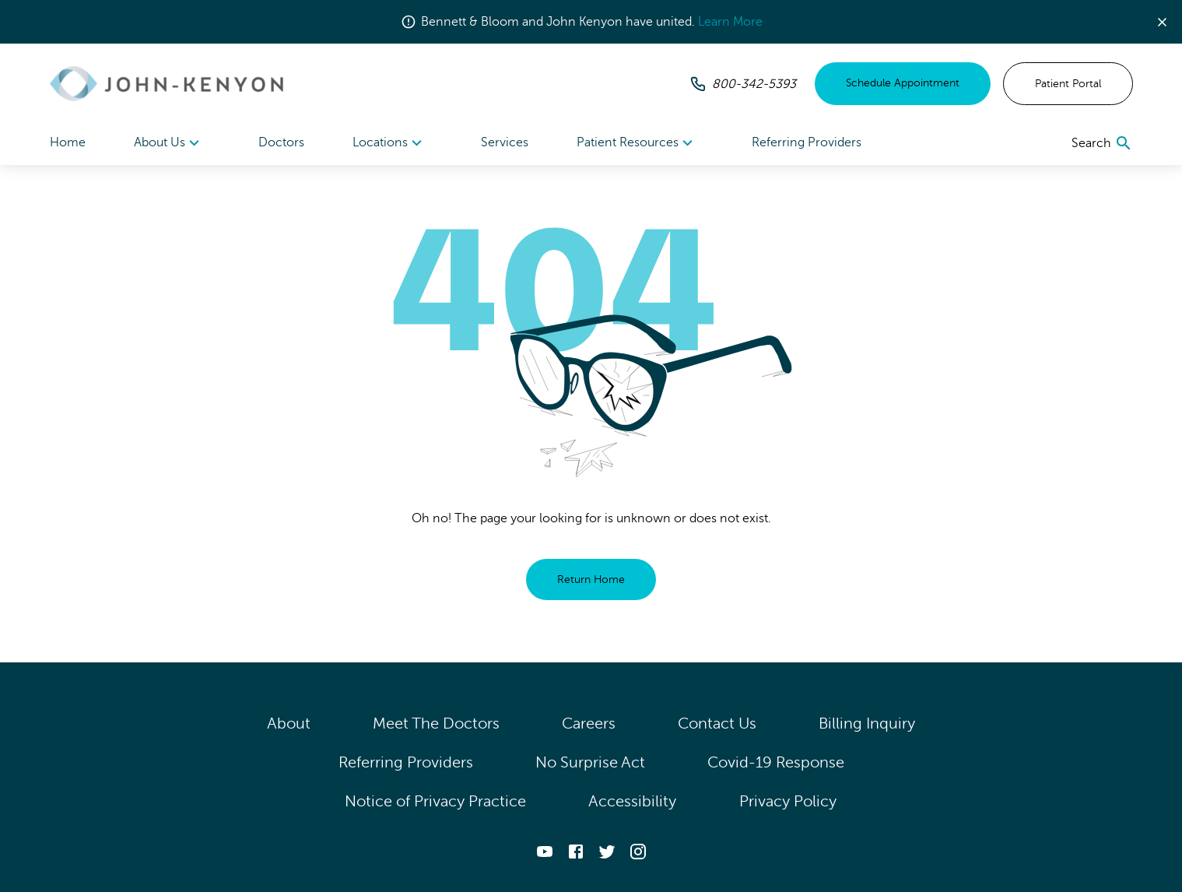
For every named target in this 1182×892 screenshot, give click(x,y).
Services (504, 142)
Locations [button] (389, 143)
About (288, 723)
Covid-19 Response (775, 762)
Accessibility (632, 801)
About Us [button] (169, 143)
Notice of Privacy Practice (435, 801)
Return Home (591, 579)
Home (68, 142)
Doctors (281, 142)
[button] (1168, 22)
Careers (589, 723)
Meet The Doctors (436, 723)
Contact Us (717, 723)
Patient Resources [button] (637, 143)
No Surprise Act (590, 762)
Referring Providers (806, 142)
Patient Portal (1068, 84)
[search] (1102, 143)
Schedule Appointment (902, 83)
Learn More (730, 22)
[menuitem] (169, 143)
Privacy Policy (788, 801)
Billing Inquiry (867, 723)
